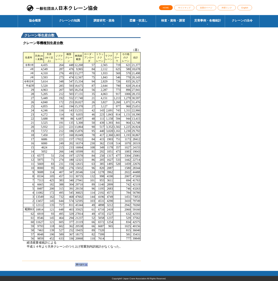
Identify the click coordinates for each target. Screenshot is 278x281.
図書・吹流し (138, 22)
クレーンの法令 (242, 22)
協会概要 (35, 22)
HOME (166, 8)
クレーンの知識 (69, 22)
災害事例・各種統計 (207, 22)
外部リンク (227, 8)
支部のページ (206, 8)
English (244, 8)
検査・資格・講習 (173, 22)
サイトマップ (184, 8)
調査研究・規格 (104, 22)
